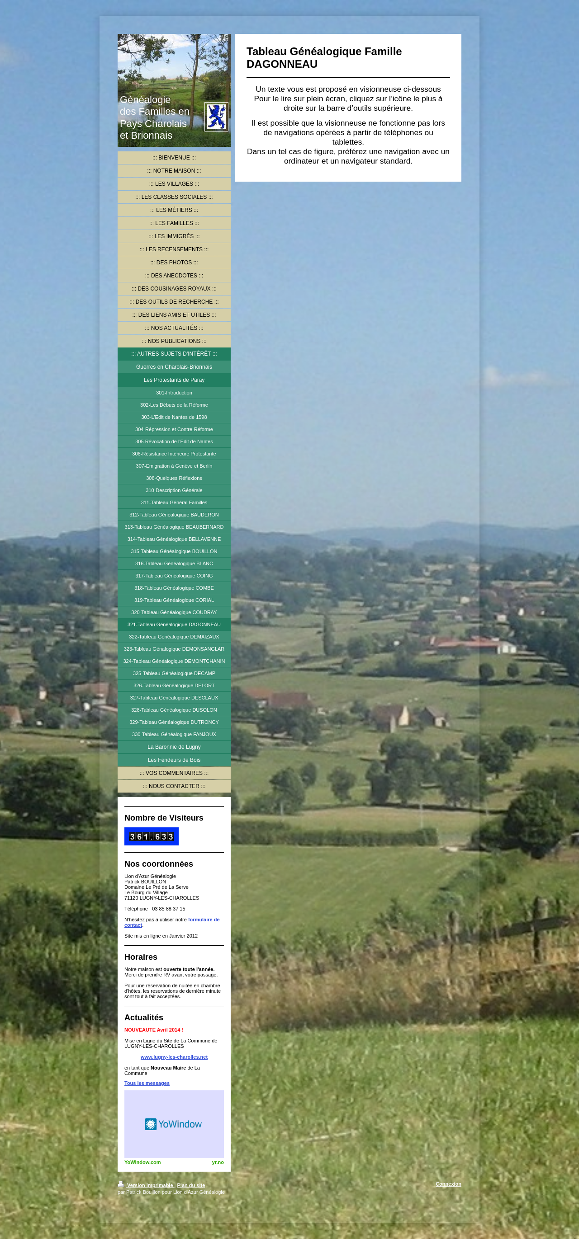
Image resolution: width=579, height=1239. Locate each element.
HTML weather (174, 1124)
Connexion (448, 1184)
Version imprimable (146, 1185)
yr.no (218, 1162)
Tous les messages (147, 1083)
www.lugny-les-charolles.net (174, 1057)
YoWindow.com (142, 1162)
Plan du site (191, 1185)
